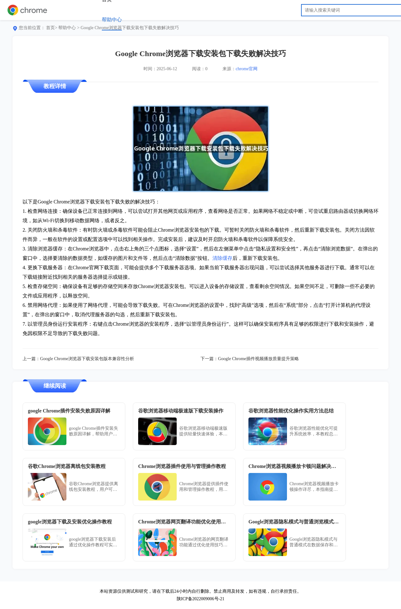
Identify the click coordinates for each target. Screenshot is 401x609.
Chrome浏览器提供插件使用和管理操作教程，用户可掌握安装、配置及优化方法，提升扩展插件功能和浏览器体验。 (203, 486)
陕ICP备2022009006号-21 (200, 598)
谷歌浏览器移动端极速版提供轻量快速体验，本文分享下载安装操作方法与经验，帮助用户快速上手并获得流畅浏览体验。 (203, 431)
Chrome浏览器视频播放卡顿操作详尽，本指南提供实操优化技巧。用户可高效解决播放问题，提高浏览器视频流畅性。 (314, 486)
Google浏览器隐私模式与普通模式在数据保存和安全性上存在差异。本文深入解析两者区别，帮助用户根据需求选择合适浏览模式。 (313, 542)
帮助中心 (112, 19)
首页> (51, 27)
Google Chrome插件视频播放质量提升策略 (258, 358)
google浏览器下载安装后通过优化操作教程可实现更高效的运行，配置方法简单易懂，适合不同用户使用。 (93, 542)
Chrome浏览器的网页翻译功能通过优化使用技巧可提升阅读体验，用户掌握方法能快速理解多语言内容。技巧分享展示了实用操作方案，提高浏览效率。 (203, 542)
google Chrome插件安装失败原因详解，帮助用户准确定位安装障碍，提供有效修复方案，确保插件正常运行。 (93, 431)
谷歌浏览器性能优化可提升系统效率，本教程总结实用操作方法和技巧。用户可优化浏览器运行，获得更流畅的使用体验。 (313, 431)
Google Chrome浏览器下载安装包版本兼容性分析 (87, 358)
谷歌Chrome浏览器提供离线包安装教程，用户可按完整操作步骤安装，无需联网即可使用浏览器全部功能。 (93, 486)
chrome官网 (247, 68)
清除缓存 (222, 258)
